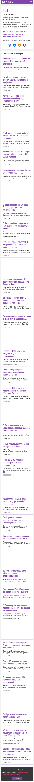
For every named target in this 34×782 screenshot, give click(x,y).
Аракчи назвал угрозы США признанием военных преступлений (14, 679)
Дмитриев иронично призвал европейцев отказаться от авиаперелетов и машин (14, 300)
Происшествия (16, 36)
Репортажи (11, 34)
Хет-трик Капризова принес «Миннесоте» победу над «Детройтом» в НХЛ (14, 98)
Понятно (17, 778)
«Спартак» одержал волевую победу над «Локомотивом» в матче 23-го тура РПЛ (15, 732)
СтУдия (5, 34)
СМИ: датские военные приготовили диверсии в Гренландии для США (13, 520)
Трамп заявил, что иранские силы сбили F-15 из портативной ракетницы (17, 61)
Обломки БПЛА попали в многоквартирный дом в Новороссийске (13, 462)
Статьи (11, 31)
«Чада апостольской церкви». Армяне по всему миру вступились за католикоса (17, 645)
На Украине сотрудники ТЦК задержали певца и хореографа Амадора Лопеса (16, 281)
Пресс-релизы (7, 36)
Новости (5, 31)
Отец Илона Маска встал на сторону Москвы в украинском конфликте (15, 79)
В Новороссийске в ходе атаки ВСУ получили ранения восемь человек (15, 226)
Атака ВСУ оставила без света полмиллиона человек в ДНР (15, 662)
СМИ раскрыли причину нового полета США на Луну (15, 715)
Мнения (16, 31)
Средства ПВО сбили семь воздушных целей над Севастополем (14, 353)
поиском (17, 18)
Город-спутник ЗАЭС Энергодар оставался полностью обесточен (16, 590)
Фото (21, 31)
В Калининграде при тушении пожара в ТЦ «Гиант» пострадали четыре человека (16, 607)
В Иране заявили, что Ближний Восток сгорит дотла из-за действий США (15, 207)
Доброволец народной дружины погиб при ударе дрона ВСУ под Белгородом (16, 501)
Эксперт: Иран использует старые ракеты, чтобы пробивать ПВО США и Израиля (16, 154)
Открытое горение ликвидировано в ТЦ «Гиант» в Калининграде (17, 317)
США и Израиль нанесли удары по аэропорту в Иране (16, 445)
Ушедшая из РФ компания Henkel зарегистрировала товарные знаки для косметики (17, 751)
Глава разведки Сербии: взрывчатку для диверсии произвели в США (13, 372)
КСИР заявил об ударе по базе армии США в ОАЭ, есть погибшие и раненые (16, 135)
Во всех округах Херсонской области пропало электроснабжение (14, 573)
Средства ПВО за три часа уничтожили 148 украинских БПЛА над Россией (14, 390)
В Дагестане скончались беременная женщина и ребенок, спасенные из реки (16, 428)
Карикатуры (19, 34)
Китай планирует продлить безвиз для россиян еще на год (17, 171)
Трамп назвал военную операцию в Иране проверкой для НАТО (16, 537)
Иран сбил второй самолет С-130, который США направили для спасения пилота (16, 244)
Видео (25, 31)
